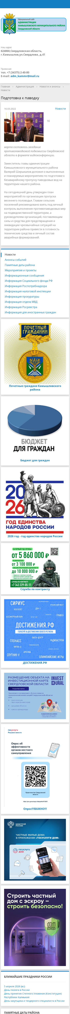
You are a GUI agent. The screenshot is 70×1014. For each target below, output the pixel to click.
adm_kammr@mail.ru (25, 76)
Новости (5, 90)
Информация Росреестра (21, 307)
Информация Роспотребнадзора (26, 286)
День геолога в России (17, 989)
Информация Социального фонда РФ (29, 281)
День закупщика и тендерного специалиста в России (34, 1000)
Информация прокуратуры (22, 296)
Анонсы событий (15, 260)
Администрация (25, 86)
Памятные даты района (20, 265)
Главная (5, 86)
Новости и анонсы (50, 86)
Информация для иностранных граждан (30, 312)
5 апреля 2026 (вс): (14, 986)
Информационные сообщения (24, 275)
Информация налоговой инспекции (28, 291)
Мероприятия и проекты (20, 270)
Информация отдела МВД (21, 302)
